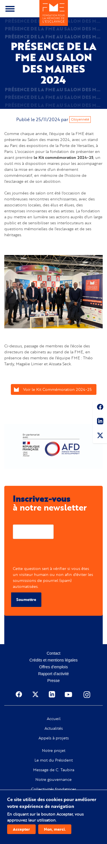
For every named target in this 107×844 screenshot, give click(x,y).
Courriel (20, 520)
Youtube (69, 694)
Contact (53, 653)
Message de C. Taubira (53, 770)
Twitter (100, 436)
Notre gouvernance (53, 779)
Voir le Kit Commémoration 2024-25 (57, 389)
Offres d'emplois (53, 667)
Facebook (100, 408)
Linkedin (100, 422)
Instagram (87, 694)
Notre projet (53, 750)
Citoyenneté (80, 119)
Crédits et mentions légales (53, 660)
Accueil (53, 719)
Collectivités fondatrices (53, 789)
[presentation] (56, 554)
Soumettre (26, 599)
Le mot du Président (54, 760)
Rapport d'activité (53, 674)
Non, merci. (55, 829)
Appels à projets (54, 738)
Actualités (54, 728)
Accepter (21, 829)
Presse (53, 681)
